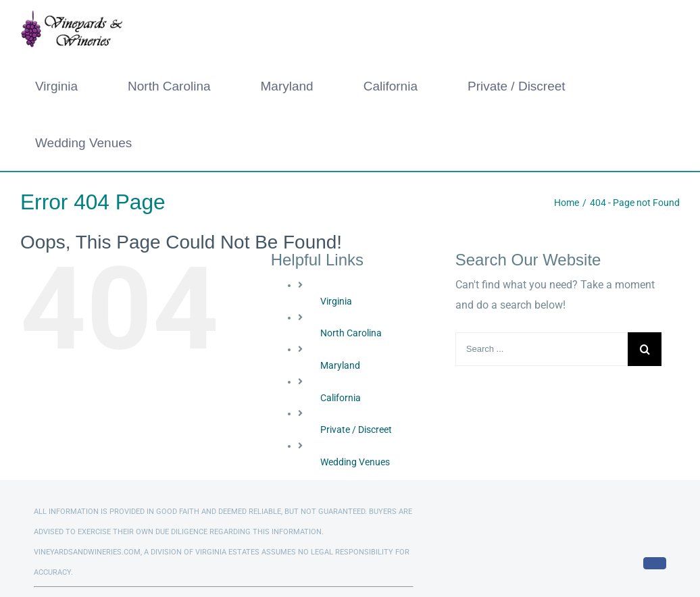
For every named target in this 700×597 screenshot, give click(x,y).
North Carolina (351, 333)
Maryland (340, 365)
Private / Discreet (356, 429)
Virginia (336, 301)
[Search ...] (541, 349)
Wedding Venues (355, 462)
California (340, 397)
